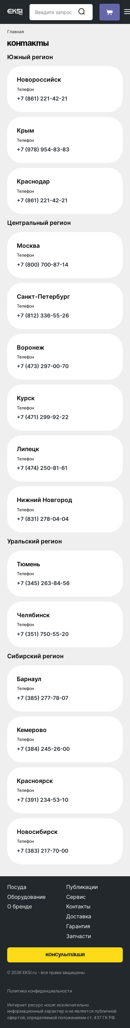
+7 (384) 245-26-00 (43, 749)
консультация (65, 954)
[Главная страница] (15, 12)
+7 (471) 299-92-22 (43, 417)
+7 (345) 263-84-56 (43, 583)
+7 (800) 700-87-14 (42, 264)
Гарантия (78, 926)
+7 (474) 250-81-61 (42, 468)
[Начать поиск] (82, 12)
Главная (15, 31)
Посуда (16, 887)
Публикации (82, 887)
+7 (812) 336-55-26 (43, 315)
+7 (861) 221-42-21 (42, 98)
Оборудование (26, 897)
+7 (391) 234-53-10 (42, 800)
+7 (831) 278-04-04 (43, 519)
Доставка (78, 916)
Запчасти (78, 936)
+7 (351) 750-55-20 (43, 634)
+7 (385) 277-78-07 (42, 698)
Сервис (76, 897)
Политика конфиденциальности (39, 990)
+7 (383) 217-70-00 (42, 851)
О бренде (19, 906)
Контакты (78, 906)
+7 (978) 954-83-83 (43, 149)
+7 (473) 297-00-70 (43, 366)
